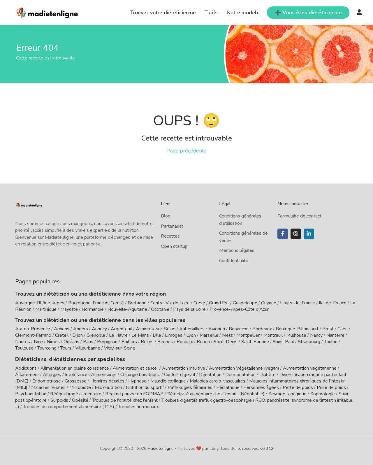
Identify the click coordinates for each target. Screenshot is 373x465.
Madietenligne (160, 448)
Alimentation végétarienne (310, 368)
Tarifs (211, 12)
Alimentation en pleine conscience (75, 368)
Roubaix (185, 341)
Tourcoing (47, 348)
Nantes (22, 341)
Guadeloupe (245, 303)
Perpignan (107, 341)
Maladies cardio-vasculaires (217, 381)
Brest (328, 329)
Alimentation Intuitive (183, 368)
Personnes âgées (261, 387)
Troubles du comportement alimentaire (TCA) (68, 406)
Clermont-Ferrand (33, 335)
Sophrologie (322, 393)
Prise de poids (331, 387)
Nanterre (335, 335)
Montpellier (248, 335)
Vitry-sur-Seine (119, 348)
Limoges (173, 335)
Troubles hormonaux (138, 406)
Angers (80, 329)
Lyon (191, 335)
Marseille (209, 335)
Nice (38, 341)
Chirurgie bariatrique (140, 374)
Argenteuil (121, 329)
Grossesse (76, 381)
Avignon (216, 329)
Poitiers (129, 341)
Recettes (170, 236)
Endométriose (46, 381)
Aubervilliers (192, 329)
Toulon (330, 341)
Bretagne (137, 303)
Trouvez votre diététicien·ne (163, 12)
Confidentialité (233, 260)
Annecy (99, 329)
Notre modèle (243, 12)
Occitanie (160, 309)
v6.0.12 (266, 448)
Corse (199, 303)
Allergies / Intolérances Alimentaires (80, 374)
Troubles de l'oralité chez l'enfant (125, 400)
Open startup (174, 246)
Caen (342, 329)
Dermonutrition (241, 374)
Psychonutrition (30, 393)
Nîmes (53, 341)
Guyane (268, 303)
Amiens (61, 329)
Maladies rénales (48, 387)
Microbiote (80, 387)
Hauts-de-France (297, 303)
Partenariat (172, 226)
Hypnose (137, 381)
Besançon (239, 329)
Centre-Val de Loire (170, 303)
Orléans (71, 341)
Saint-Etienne (255, 341)
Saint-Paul (283, 341)
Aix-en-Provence (32, 329)
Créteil (61, 335)
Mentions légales (236, 250)
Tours (65, 348)
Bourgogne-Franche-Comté (96, 303)
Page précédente (186, 150)
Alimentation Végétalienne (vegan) (244, 368)
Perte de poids (298, 387)
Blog (165, 216)
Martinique (46, 309)
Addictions (26, 368)
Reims (147, 341)
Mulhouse (296, 335)
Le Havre (118, 335)
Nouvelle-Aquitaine (127, 309)
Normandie (93, 309)
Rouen (203, 341)
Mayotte (69, 309)
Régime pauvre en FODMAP (134, 393)
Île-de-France (332, 303)
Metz (227, 335)
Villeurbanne (87, 348)
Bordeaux (262, 329)
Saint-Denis (225, 341)
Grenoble (96, 335)
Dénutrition (210, 374)
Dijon (77, 335)
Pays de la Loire (189, 309)
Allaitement (27, 374)
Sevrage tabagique (287, 393)
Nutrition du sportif (145, 387)
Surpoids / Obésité (69, 400)
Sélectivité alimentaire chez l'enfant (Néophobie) (216, 393)
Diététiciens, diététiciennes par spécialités (67, 358)
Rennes (165, 341)
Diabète (267, 374)
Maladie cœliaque (168, 381)
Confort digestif (179, 374)
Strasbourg (309, 341)
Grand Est (219, 303)
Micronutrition (108, 387)
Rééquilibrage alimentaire (75, 393)
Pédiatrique (228, 387)
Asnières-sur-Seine (155, 329)
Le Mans (140, 335)
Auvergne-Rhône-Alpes (39, 303)
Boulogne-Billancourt (297, 329)
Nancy (316, 335)
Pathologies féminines (190, 387)
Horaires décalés (107, 381)
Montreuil (273, 335)
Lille (157, 335)
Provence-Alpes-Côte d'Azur (239, 309)
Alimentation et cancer (135, 368)
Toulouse (24, 348)
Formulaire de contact (299, 216)
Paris (88, 341)
